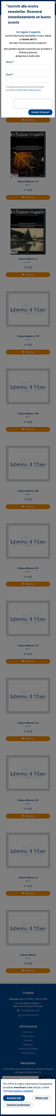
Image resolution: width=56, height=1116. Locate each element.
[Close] (7, 5)
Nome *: (10, 62)
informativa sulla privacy (28, 90)
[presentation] (33, 103)
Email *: (10, 74)
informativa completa (21, 1091)
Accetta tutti (14, 1098)
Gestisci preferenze (18, 1104)
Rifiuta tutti (42, 1098)
